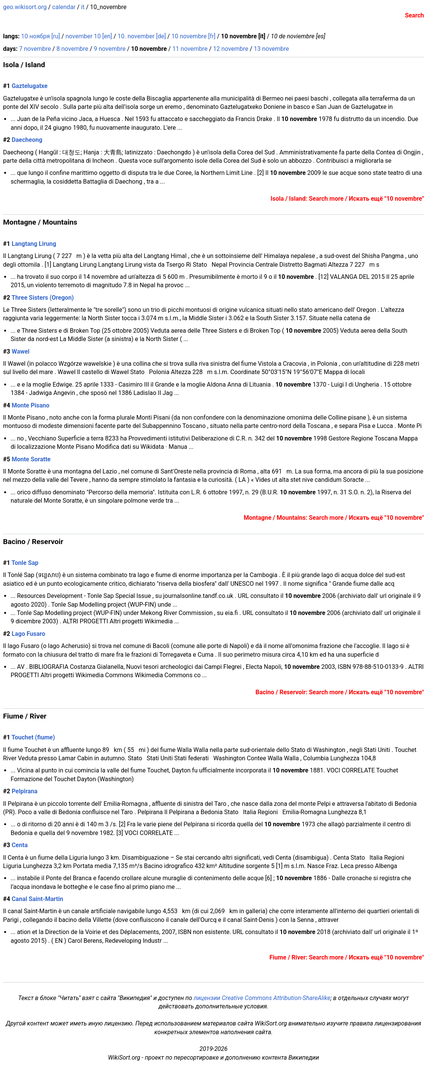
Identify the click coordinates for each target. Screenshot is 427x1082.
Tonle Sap (24, 562)
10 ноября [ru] (40, 36)
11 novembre (190, 48)
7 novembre (35, 48)
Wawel (21, 351)
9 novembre (110, 48)
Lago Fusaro (28, 633)
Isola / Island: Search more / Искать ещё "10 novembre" (347, 198)
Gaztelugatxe (30, 86)
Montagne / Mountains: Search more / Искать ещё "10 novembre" (334, 517)
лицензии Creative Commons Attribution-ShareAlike (262, 998)
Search (414, 15)
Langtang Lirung (34, 243)
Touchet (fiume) (33, 737)
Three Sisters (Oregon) (42, 297)
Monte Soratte (31, 459)
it (82, 7)
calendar (63, 7)
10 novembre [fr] (193, 36)
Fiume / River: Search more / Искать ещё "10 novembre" (346, 957)
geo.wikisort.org (25, 7)
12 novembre (230, 48)
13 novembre (271, 48)
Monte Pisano (30, 405)
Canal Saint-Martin (37, 899)
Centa (20, 845)
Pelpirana (25, 791)
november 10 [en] (88, 36)
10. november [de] (142, 36)
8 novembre (72, 48)
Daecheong (27, 139)
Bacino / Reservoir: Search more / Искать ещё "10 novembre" (339, 692)
